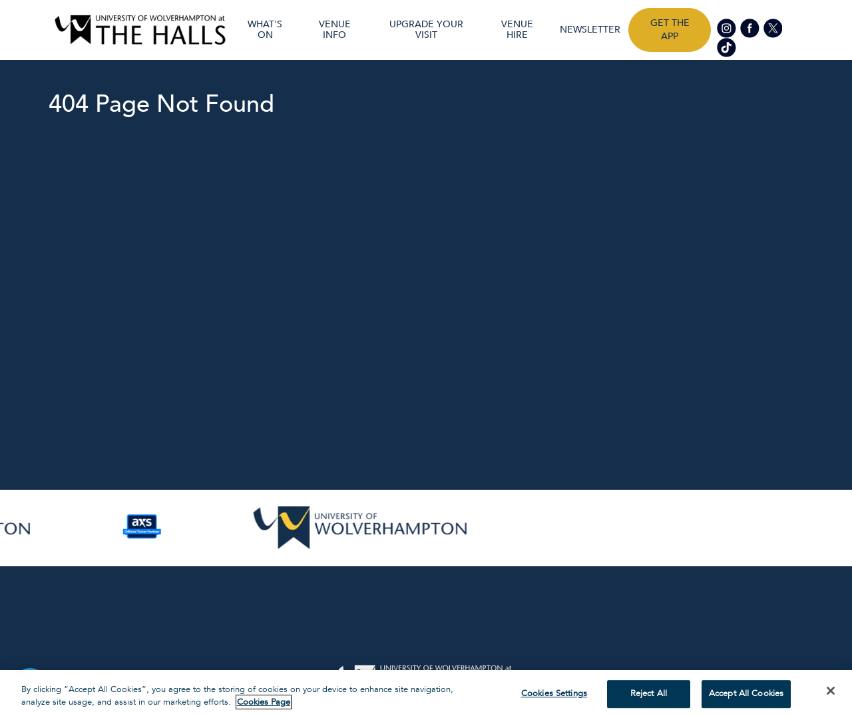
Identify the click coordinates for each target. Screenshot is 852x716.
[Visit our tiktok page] (726, 46)
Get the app (670, 30)
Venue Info (335, 30)
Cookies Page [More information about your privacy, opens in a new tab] (263, 702)
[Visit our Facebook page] (750, 27)
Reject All (648, 694)
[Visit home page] (140, 30)
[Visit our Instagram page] (728, 27)
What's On (265, 30)
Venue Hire (517, 30)
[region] (426, 693)
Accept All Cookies (746, 694)
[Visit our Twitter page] (772, 27)
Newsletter (590, 30)
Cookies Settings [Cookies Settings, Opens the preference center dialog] (554, 694)
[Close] (830, 690)
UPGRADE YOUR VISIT (426, 30)
